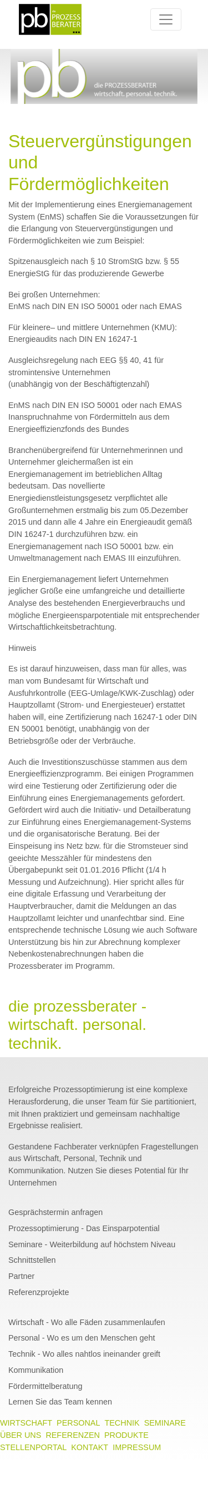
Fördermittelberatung (45, 1386)
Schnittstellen (32, 1260)
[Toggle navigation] (165, 19)
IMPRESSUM (137, 1447)
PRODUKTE (126, 1435)
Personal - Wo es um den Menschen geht (81, 1338)
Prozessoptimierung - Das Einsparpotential (84, 1228)
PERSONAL (78, 1422)
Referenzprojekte (38, 1292)
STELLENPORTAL (33, 1447)
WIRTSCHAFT (26, 1422)
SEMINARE (165, 1422)
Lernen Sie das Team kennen (60, 1402)
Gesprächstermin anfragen (55, 1212)
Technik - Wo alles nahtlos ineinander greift (84, 1353)
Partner (21, 1276)
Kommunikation (35, 1370)
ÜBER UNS (20, 1435)
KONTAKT (89, 1447)
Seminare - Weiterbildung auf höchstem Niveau (91, 1244)
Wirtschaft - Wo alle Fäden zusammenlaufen (86, 1322)
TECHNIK (121, 1422)
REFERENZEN (72, 1435)
